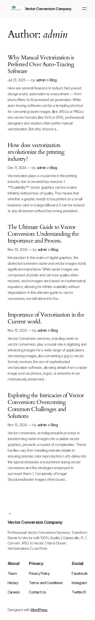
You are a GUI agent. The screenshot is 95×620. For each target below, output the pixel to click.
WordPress (39, 610)
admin (41, 80)
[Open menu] (84, 9)
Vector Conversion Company (48, 9)
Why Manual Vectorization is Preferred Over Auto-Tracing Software (41, 64)
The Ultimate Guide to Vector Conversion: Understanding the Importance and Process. (43, 234)
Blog (53, 80)
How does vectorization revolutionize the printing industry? (36, 152)
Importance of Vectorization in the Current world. (46, 318)
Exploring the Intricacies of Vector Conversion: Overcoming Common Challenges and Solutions (46, 406)
